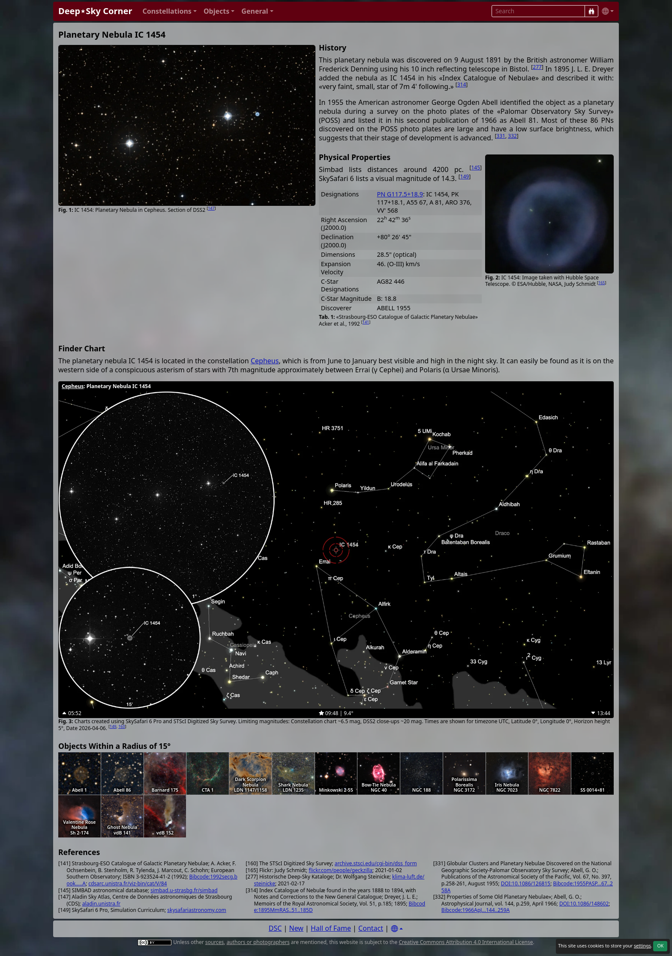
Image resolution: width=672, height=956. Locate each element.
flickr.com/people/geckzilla (340, 870)
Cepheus (265, 360)
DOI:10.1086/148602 (584, 903)
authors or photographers (258, 942)
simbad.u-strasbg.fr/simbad (183, 890)
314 (461, 84)
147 (211, 208)
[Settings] (396, 929)
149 (464, 176)
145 (475, 167)
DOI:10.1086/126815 (525, 883)
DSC (275, 928)
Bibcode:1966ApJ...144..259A (475, 910)
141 (366, 322)
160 (121, 726)
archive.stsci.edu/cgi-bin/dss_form (376, 863)
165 (601, 282)
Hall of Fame (331, 928)
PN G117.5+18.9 (400, 194)
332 (512, 136)
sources (214, 942)
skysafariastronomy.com (196, 910)
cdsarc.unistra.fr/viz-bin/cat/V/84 (127, 883)
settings (642, 946)
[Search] (591, 11)
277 (537, 67)
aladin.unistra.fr (101, 903)
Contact (370, 928)
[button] (169, 11)
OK (660, 946)
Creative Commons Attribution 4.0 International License (466, 942)
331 (500, 136)
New (296, 928)
